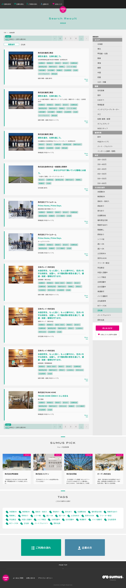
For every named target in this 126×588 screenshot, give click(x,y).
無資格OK (26, 511)
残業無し (12, 515)
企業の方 (46, 4)
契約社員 (57, 523)
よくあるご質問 (18, 578)
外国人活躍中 (27, 519)
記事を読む (20, 4)
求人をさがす (107, 328)
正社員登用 (112, 519)
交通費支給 (81, 511)
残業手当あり (112, 511)
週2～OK (62, 515)
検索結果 (12, 32)
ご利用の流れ (32, 4)
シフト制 (37, 515)
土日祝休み (75, 515)
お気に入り (58, 4)
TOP (5, 32)
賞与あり (68, 511)
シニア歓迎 (41, 519)
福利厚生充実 (96, 511)
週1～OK (49, 515)
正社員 (26, 523)
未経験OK (13, 511)
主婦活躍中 (55, 519)
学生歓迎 (12, 519)
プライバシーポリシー (45, 578)
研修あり (25, 515)
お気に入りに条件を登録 (108, 334)
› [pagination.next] (86, 38)
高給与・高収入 (41, 511)
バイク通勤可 (97, 519)
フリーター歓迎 (105, 515)
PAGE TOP (63, 565)
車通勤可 (83, 519)
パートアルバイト (41, 523)
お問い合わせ (30, 578)
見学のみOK (89, 515)
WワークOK (13, 523)
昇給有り (56, 511)
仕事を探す (7, 4)
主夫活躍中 (70, 519)
